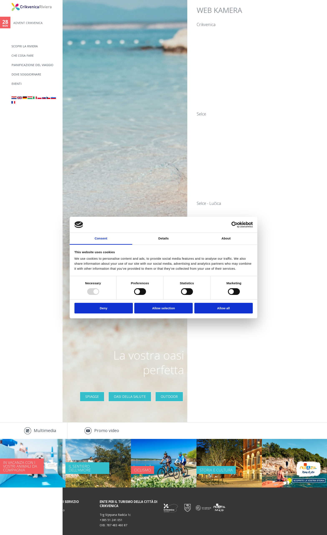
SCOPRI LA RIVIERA (24, 46)
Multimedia (45, 430)
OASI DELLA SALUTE (130, 396)
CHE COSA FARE (22, 56)
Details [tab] (163, 238)
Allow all (223, 308)
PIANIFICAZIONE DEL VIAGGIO (32, 65)
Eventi (16, 84)
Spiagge (92, 396)
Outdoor (169, 396)
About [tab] (226, 238)
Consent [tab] (101, 238)
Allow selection (163, 308)
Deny (103, 308)
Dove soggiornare (26, 74)
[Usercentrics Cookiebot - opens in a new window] (234, 225)
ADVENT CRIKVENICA (28, 23)
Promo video (106, 430)
